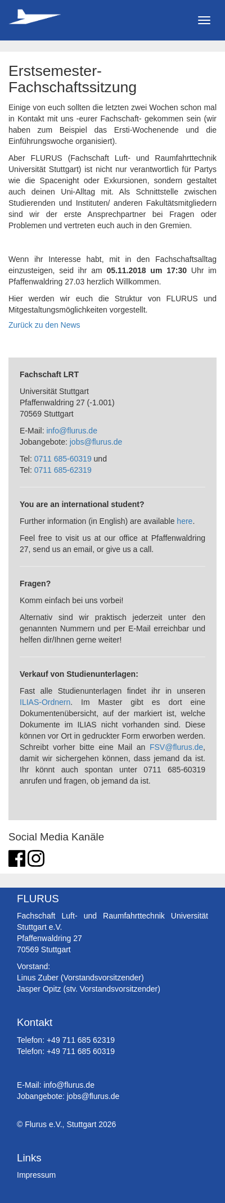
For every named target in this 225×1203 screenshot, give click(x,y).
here (184, 521)
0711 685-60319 (63, 458)
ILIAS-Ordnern (45, 702)
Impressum (36, 1174)
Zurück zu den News (44, 324)
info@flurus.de (71, 430)
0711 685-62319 (63, 469)
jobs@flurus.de (96, 441)
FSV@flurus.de (176, 747)
